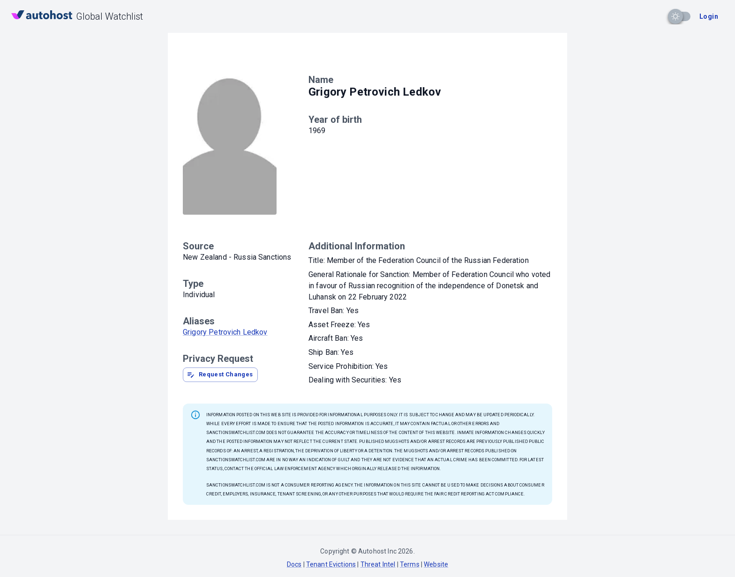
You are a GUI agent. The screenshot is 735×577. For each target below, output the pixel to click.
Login (708, 16)
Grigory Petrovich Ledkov (225, 332)
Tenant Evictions (331, 564)
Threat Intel (378, 564)
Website (436, 564)
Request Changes (220, 374)
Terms (410, 564)
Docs (294, 564)
